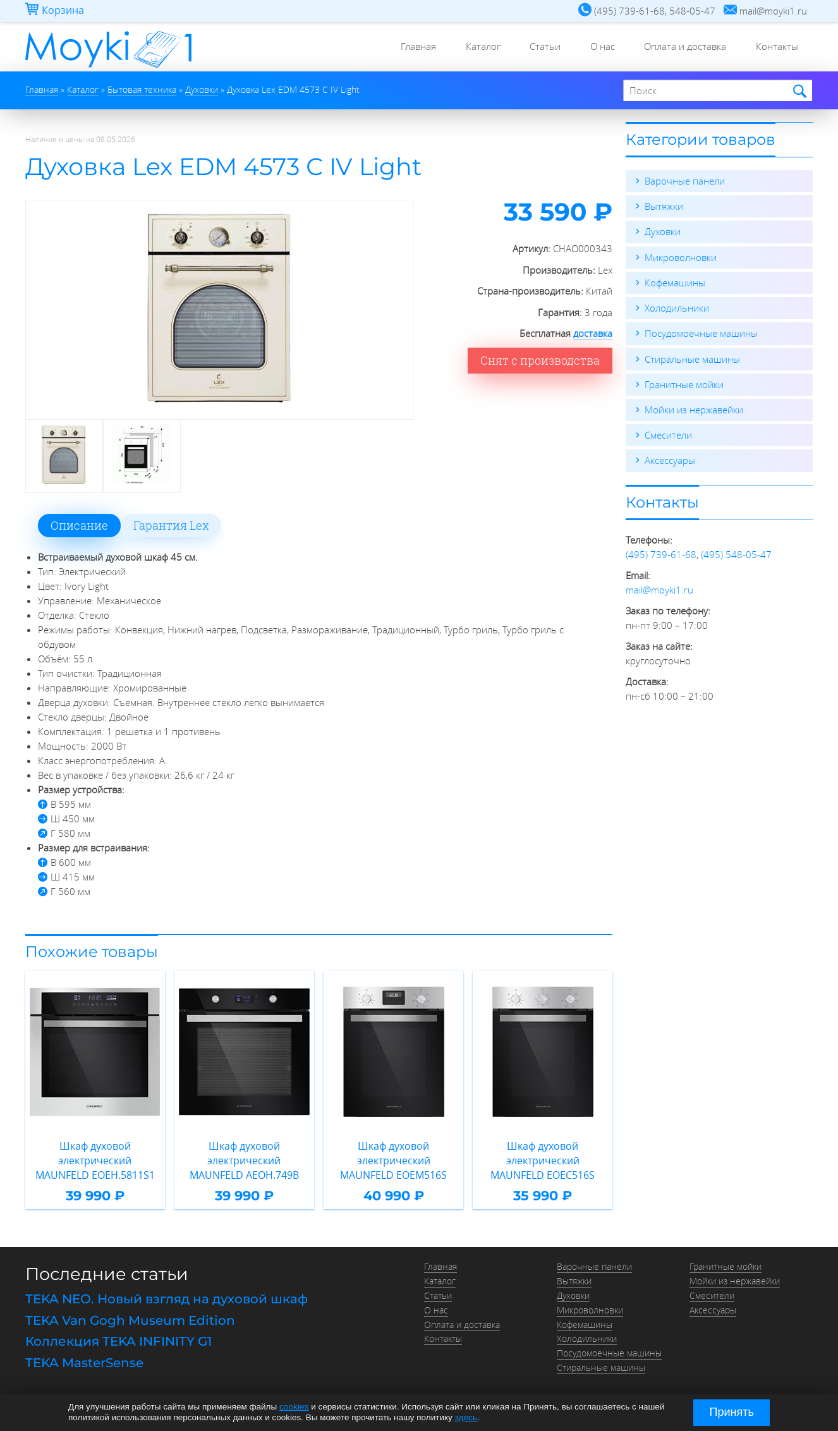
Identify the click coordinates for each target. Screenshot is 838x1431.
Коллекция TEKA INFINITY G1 (118, 1340)
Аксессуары (670, 459)
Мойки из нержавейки (694, 408)
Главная (406, 47)
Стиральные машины (692, 357)
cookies (293, 1407)
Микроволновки (681, 256)
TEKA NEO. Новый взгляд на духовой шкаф (166, 1298)
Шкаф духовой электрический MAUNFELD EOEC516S (542, 1160)
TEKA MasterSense (84, 1360)
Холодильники (677, 307)
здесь (466, 1417)
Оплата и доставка (682, 47)
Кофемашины (675, 282)
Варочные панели (685, 180)
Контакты (776, 47)
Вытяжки (664, 206)
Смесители (668, 433)
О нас (597, 47)
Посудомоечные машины (701, 332)
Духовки (663, 231)
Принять (732, 1412)
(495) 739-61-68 (661, 552)
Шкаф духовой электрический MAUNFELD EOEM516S (393, 1160)
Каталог (473, 47)
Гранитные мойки (684, 383)
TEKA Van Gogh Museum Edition (130, 1319)
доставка (592, 333)
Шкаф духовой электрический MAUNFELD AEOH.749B (244, 1160)
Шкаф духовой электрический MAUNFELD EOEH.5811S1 (95, 1160)
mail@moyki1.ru (659, 588)
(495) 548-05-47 (736, 552)
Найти (798, 91)
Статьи (537, 47)
